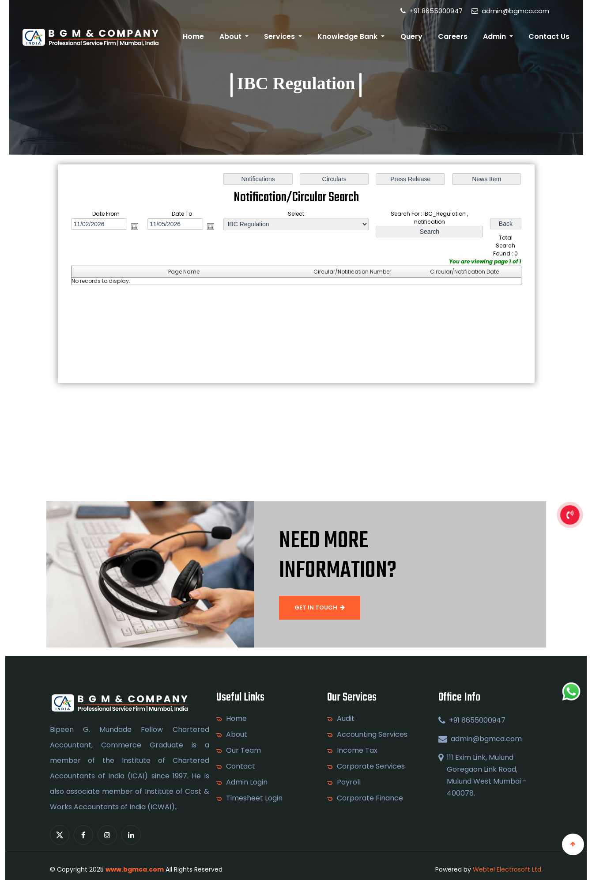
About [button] (231, 36)
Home (193, 36)
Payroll (349, 782)
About (236, 734)
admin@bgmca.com (510, 10)
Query (411, 36)
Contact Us (548, 36)
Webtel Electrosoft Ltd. (508, 869)
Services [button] (280, 36)
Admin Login (247, 782)
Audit (345, 718)
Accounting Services (372, 734)
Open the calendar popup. (134, 226)
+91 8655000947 (431, 10)
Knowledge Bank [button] (348, 36)
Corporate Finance (370, 798)
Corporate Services (371, 766)
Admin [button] (495, 36)
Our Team (243, 750)
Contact (240, 766)
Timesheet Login (254, 798)
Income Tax (357, 750)
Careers (453, 36)
